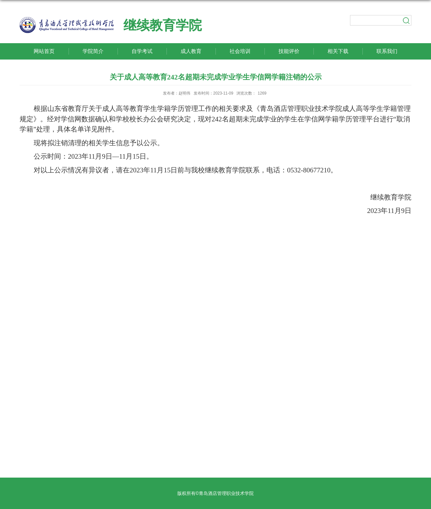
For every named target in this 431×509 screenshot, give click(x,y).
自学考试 (142, 51)
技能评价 (289, 51)
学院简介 (93, 51)
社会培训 (240, 51)
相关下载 (337, 51)
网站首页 (44, 51)
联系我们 (386, 51)
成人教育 (191, 51)
